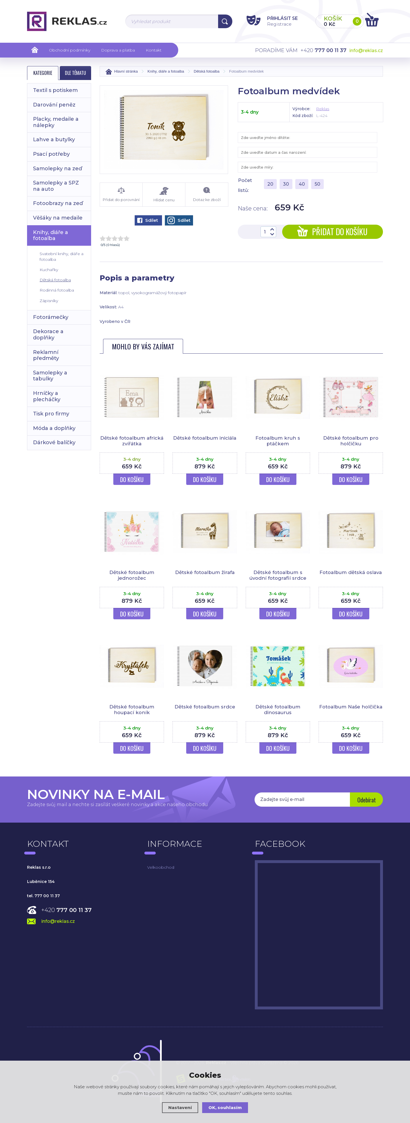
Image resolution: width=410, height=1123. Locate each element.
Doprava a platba (118, 50)
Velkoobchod (160, 867)
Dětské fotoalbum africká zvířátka (131, 440)
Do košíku (132, 479)
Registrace (276, 23)
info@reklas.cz (366, 50)
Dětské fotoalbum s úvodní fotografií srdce (277, 575)
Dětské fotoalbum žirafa (205, 572)
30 (286, 184)
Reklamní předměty (46, 355)
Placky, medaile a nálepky (56, 122)
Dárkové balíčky (54, 442)
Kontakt (153, 50)
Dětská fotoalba (55, 279)
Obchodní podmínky (69, 50)
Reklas (322, 108)
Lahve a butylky (54, 139)
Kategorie (42, 72)
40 (302, 184)
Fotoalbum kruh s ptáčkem (277, 440)
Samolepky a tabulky (50, 376)
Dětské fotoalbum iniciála (204, 438)
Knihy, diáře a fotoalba (50, 235)
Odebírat (366, 800)
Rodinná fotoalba (57, 290)
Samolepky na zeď (57, 168)
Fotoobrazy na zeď (58, 203)
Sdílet (147, 220)
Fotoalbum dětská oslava (350, 572)
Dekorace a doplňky (48, 334)
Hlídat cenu (163, 194)
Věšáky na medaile (58, 218)
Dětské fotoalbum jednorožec (131, 575)
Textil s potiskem (55, 90)
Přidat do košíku (332, 231)
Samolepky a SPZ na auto (56, 186)
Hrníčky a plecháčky (46, 396)
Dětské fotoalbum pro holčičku (350, 440)
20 (270, 184)
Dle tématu (75, 72)
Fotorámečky (50, 317)
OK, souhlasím (225, 1107)
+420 (66, 910)
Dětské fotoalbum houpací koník (131, 709)
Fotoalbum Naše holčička (350, 707)
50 (317, 184)
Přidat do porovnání (121, 194)
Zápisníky (49, 300)
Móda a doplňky (54, 428)
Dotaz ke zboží (206, 194)
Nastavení (180, 1107)
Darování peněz (54, 105)
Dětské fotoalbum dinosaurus (277, 709)
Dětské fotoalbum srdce (205, 707)
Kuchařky (49, 269)
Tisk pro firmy (51, 414)
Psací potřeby (51, 154)
